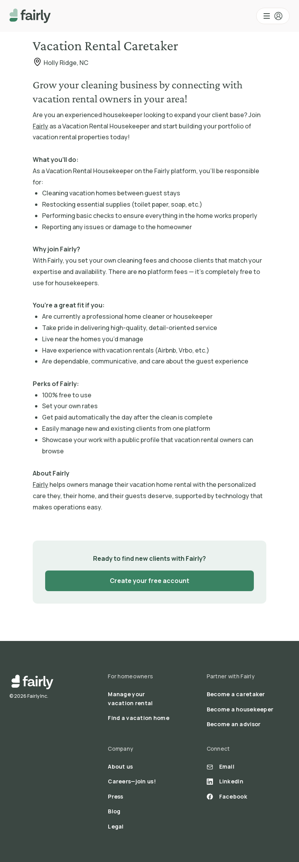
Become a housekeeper (240, 709)
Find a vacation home (138, 718)
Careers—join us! (131, 781)
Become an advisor (234, 724)
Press (115, 796)
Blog (114, 811)
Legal (115, 826)
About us (120, 766)
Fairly (40, 126)
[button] (273, 16)
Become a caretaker (236, 694)
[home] (30, 16)
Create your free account (149, 580)
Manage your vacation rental (130, 698)
